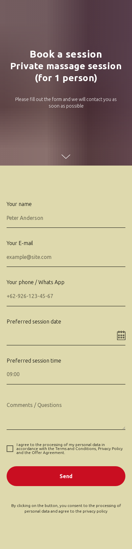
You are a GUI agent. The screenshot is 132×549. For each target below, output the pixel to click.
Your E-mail (20, 243)
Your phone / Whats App (36, 282)
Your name (19, 204)
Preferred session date (34, 321)
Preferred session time (34, 361)
